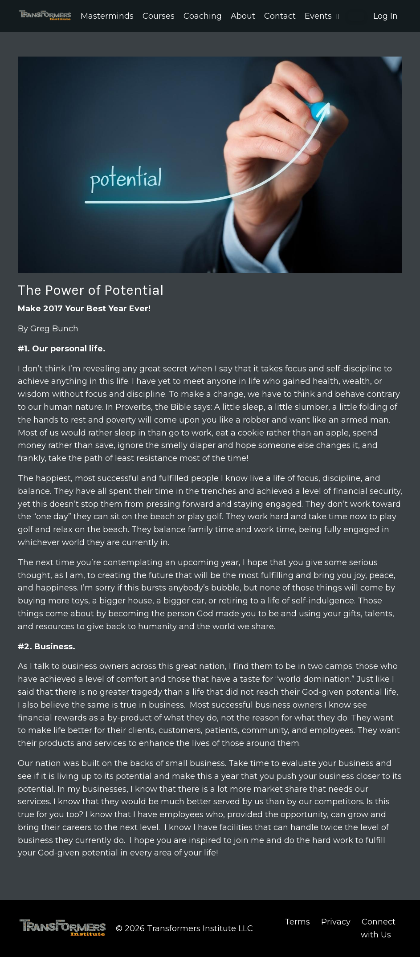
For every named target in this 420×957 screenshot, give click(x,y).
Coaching (202, 16)
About (243, 16)
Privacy (336, 922)
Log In (385, 16)
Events (322, 16)
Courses (159, 16)
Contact (280, 16)
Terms (297, 922)
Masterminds (107, 16)
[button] (356, 16)
